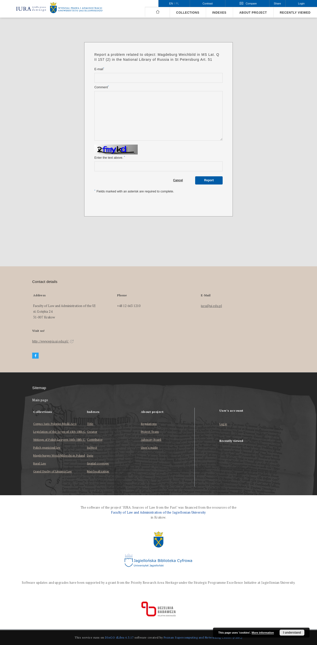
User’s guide (149, 447)
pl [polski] (177, 3)
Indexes (219, 12)
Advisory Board (151, 439)
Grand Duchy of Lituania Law (52, 471)
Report (209, 180)
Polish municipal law (46, 447)
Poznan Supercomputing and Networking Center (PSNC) (203, 637)
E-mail (99, 69)
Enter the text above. (109, 157)
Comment (101, 87)
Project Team (150, 431)
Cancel (178, 180)
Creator (92, 431)
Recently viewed (295, 12)
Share (277, 3)
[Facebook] (35, 356)
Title (90, 424)
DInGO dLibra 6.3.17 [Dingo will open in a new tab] (119, 637)
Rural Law (39, 463)
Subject (92, 447)
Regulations (149, 424)
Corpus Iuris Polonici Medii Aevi (55, 424)
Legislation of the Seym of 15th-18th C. (59, 431)
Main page (40, 400)
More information (263, 632)
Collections (187, 12)
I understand (292, 632)
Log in (223, 424)
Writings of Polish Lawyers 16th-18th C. (59, 439)
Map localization (98, 471)
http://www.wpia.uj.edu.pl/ (53, 341)
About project (253, 12)
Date (90, 455)
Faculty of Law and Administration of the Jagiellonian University (158, 512)
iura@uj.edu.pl (211, 306)
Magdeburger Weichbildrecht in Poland (59, 455)
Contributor (94, 439)
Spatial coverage (98, 463)
